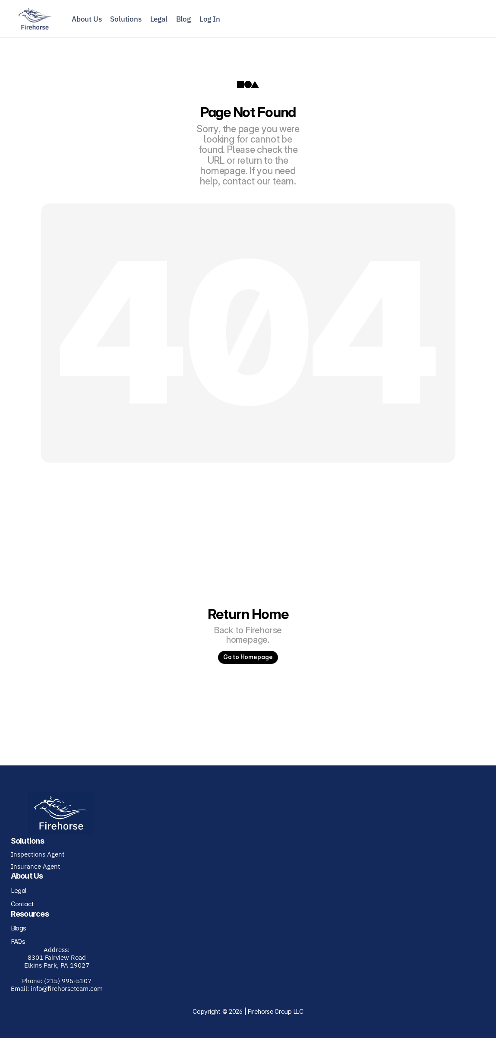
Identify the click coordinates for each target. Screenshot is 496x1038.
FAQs (18, 941)
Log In (209, 19)
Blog (183, 19)
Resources (30, 913)
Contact (22, 904)
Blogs (18, 928)
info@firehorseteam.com (67, 988)
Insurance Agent (35, 866)
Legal (158, 19)
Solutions (125, 19)
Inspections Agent (37, 854)
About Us (86, 19)
